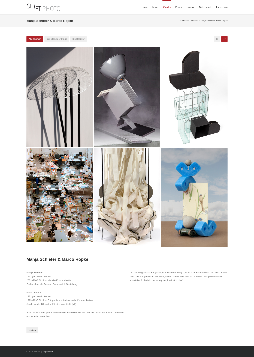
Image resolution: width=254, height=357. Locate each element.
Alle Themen (35, 39)
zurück (32, 330)
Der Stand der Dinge (57, 39)
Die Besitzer (78, 39)
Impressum (48, 351)
